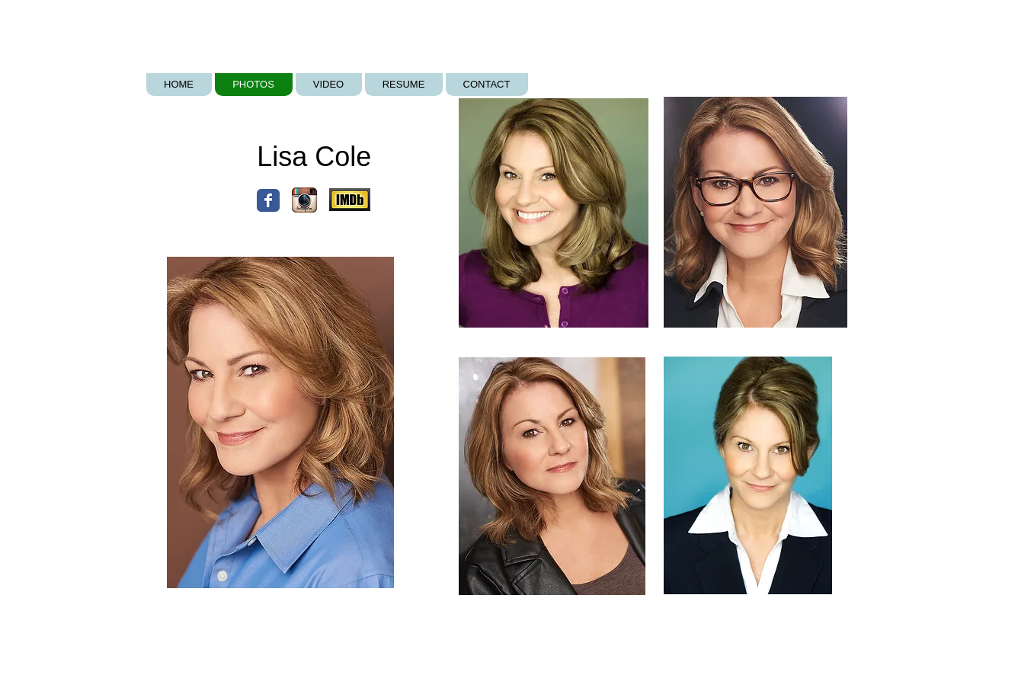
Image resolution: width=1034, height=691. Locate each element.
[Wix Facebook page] (268, 200)
